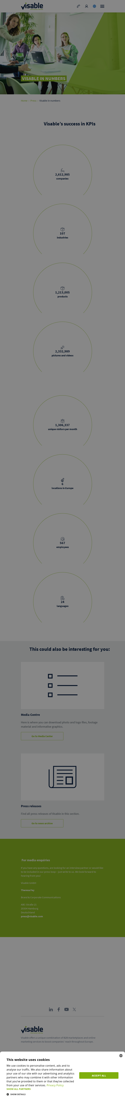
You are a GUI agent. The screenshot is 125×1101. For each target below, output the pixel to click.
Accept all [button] (99, 1075)
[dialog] (62, 1076)
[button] (41, 1089)
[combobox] (121, 1055)
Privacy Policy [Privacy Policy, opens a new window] (55, 1085)
